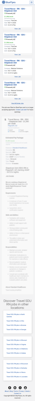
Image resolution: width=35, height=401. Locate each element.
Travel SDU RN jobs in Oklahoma (17, 349)
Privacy (21, 391)
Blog (11, 391)
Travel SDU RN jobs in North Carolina (16, 316)
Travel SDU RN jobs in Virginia (16, 344)
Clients (27, 391)
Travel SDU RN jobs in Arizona (16, 325)
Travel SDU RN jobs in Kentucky (17, 368)
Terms (16, 391)
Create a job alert (21, 110)
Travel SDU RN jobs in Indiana (16, 353)
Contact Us (17, 393)
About (7, 391)
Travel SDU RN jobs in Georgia (16, 329)
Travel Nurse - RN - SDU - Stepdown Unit (15, 10)
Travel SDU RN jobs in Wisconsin (17, 364)
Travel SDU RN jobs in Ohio (15, 321)
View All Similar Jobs (17, 103)
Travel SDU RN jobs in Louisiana (17, 377)
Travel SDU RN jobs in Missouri (17, 340)
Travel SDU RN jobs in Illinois (16, 372)
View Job (17, 29)
